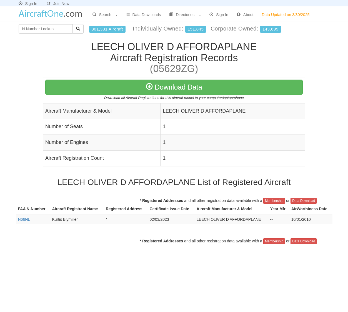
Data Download (303, 201)
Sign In (28, 3)
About (245, 14)
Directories (185, 14)
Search (104, 14)
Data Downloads (143, 14)
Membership (274, 201)
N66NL (24, 219)
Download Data (174, 87)
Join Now (58, 3)
